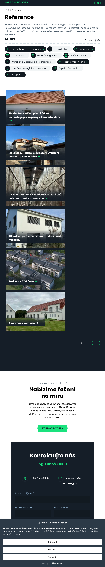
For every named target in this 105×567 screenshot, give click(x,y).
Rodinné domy (34, 455)
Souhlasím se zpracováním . (41, 391)
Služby (7, 455)
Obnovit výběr (92, 40)
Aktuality (9, 468)
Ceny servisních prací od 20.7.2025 (9, 487)
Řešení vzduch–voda (33, 512)
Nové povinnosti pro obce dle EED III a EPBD (60, 478)
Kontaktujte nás (52, 272)
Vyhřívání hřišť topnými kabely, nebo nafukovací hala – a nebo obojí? (61, 462)
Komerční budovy (31, 474)
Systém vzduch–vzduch (30, 503)
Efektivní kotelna (30, 493)
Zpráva (19, 366)
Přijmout (52, 542)
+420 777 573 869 (39, 322)
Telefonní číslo (61, 351)
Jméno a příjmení (24, 337)
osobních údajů (54, 391)
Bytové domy (33, 467)
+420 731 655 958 (88, 482)
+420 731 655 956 (88, 498)
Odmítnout (52, 549)
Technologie (11, 459)
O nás (7, 473)
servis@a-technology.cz (86, 504)
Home (6, 10)
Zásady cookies (48, 563)
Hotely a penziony (31, 461)
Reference (9, 464)
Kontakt (8, 477)
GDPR (59, 563)
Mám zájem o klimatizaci (32, 400)
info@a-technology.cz (86, 487)
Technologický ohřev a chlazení (34, 484)
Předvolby (52, 557)
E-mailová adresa (24, 351)
